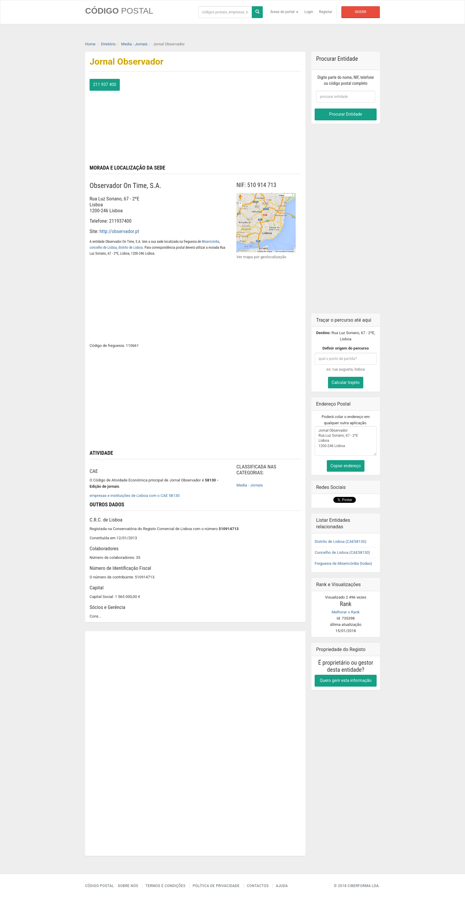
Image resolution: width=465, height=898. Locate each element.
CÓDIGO (119, 10)
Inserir (360, 12)
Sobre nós (128, 886)
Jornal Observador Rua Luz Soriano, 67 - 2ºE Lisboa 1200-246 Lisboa (346, 441)
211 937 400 (104, 84)
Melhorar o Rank (345, 612)
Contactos (257, 886)
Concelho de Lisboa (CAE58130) (342, 552)
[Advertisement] (250, 120)
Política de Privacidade (216, 886)
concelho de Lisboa (103, 247)
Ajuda (282, 886)
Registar (325, 12)
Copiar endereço (345, 465)
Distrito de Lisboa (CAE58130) (340, 541)
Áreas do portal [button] (284, 12)
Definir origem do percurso (345, 348)
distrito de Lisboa (130, 247)
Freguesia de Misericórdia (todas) (343, 563)
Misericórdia (210, 242)
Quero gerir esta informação (345, 680)
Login (308, 12)
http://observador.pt (119, 231)
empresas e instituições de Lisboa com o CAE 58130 (135, 495)
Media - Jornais (249, 485)
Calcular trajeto (345, 382)
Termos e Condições (166, 886)
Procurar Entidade (345, 114)
